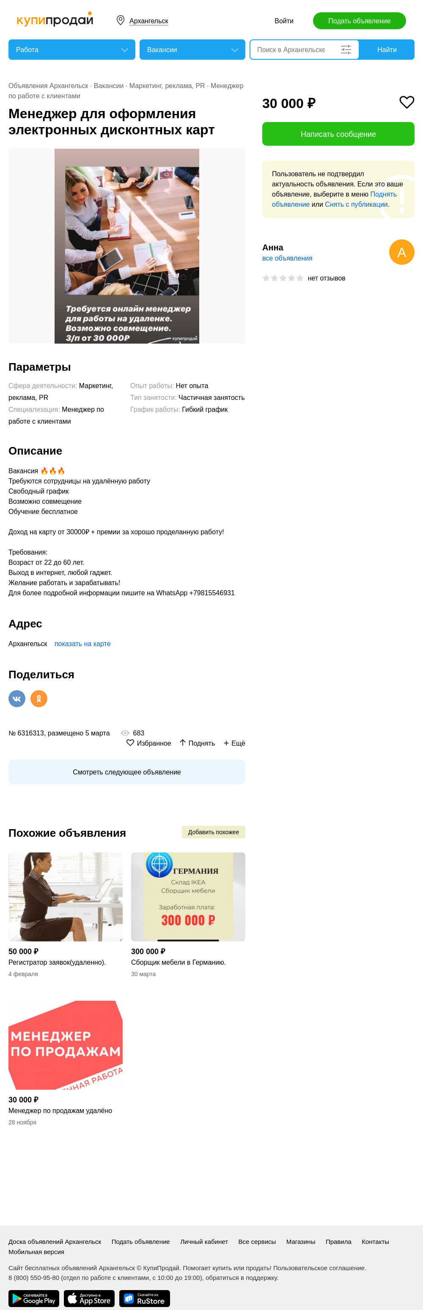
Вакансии (109, 85)
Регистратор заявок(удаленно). (57, 962)
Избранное (154, 743)
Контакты (375, 1241)
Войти (284, 21)
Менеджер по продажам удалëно (60, 1110)
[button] (237, 156)
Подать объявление (359, 21)
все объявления (287, 258)
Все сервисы (257, 1241)
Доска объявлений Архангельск (54, 1241)
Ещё (238, 743)
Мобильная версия (36, 1251)
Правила (339, 1241)
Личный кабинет (204, 1241)
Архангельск (148, 21)
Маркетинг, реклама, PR (167, 85)
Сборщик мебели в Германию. (178, 962)
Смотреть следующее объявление (127, 772)
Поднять (202, 743)
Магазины (301, 1241)
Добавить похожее (213, 832)
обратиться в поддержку (241, 1277)
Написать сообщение (338, 134)
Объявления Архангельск (48, 85)
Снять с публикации (356, 204)
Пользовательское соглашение (319, 1267)
